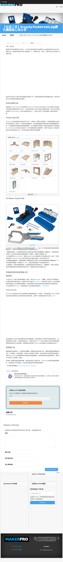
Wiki (35, 193)
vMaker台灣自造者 (23, 365)
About (8, 370)
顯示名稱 (8, 453)
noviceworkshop (16, 42)
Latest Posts (15, 370)
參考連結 (45, 285)
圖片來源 (32, 244)
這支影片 (53, 295)
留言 (6, 432)
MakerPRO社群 (16, 547)
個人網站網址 (9, 465)
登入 (57, 6)
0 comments (38, 42)
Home (4, 34)
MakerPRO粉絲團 (16, 551)
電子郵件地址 (9, 459)
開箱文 (12, 34)
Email (10, 395)
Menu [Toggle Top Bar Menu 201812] (4, 10)
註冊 (61, 6)
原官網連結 (36, 281)
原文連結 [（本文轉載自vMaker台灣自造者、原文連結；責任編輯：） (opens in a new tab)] (33, 365)
